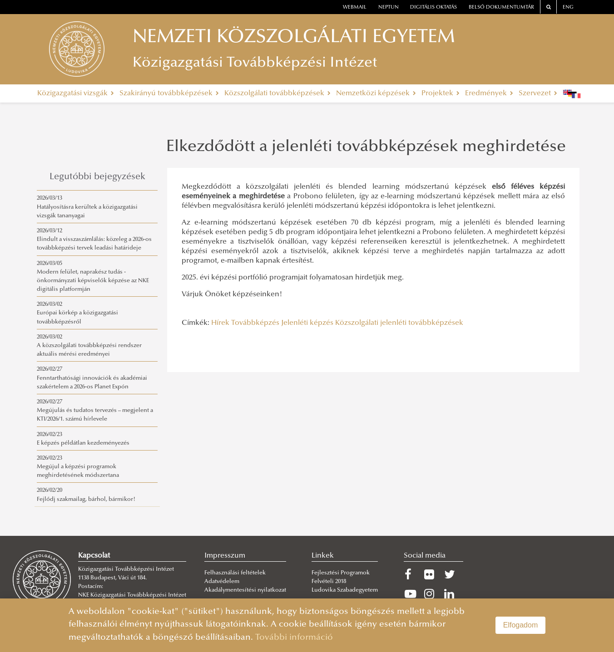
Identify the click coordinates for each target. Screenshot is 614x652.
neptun (388, 7)
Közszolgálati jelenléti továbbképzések (399, 323)
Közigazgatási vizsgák (75, 93)
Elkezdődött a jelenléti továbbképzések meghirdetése (366, 147)
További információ (294, 637)
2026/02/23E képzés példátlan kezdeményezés (83, 439)
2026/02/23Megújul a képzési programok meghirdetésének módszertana (78, 467)
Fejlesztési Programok (341, 573)
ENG (568, 7)
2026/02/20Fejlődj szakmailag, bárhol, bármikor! (86, 495)
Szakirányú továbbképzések (169, 93)
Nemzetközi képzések (376, 93)
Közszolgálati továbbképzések (277, 93)
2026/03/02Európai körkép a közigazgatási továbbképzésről (77, 313)
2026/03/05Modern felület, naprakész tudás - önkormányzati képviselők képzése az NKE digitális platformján (93, 277)
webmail (354, 7)
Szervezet (538, 93)
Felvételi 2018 (329, 581)
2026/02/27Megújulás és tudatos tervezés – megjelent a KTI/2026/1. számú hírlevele (95, 410)
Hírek (220, 323)
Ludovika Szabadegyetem (345, 590)
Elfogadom (520, 625)
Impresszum (224, 555)
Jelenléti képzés (307, 323)
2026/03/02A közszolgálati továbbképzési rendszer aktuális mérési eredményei (89, 345)
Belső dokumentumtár (501, 7)
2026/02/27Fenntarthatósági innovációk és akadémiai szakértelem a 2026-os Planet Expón (92, 378)
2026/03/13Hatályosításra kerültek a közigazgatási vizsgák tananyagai (87, 207)
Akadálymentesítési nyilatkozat (245, 590)
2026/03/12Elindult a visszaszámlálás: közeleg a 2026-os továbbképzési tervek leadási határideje (94, 239)
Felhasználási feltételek (235, 573)
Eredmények (489, 93)
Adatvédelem (221, 581)
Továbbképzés (255, 323)
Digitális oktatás (433, 7)
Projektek (440, 93)
